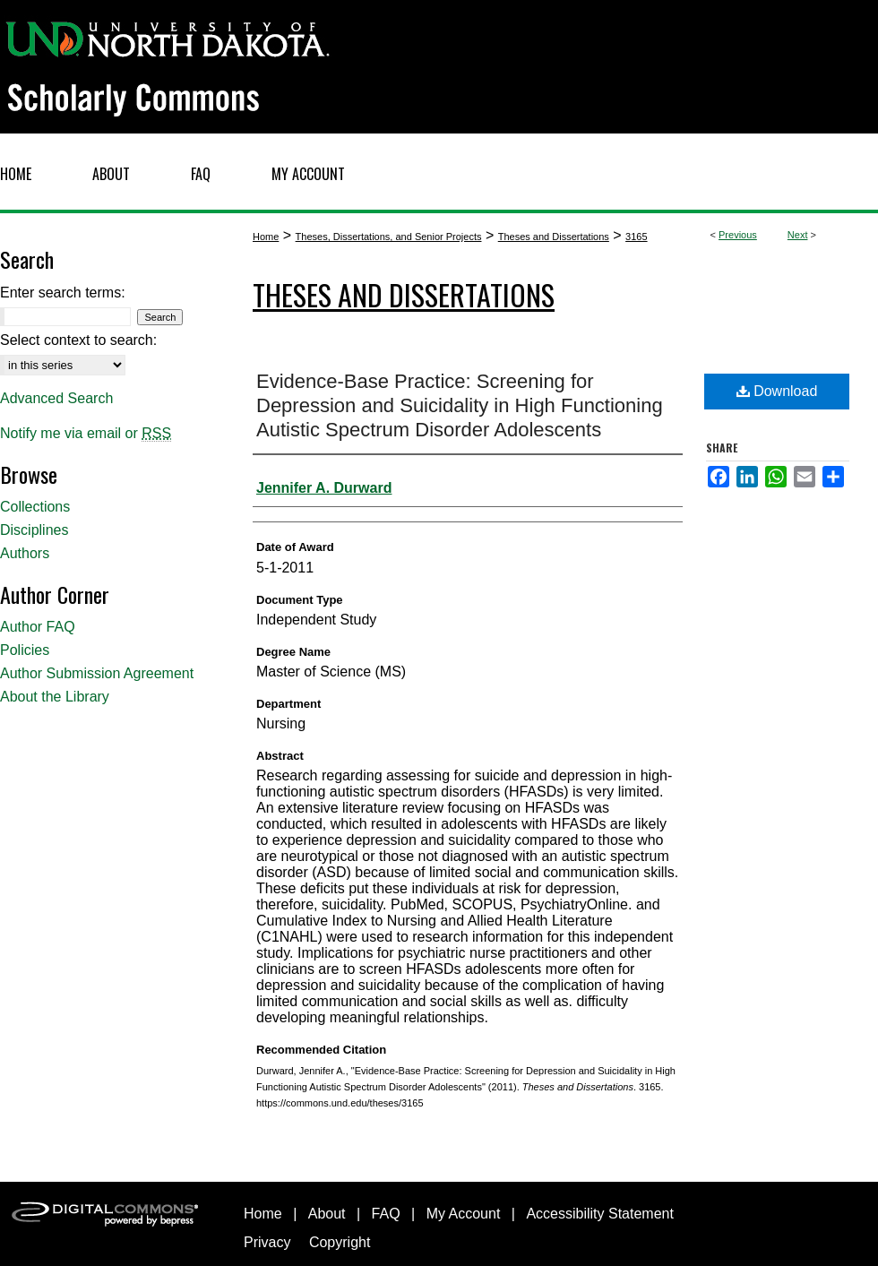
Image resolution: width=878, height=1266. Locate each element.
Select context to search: (78, 340)
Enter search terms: (62, 292)
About (327, 1213)
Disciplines (34, 530)
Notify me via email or (85, 434)
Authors (24, 553)
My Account (463, 1213)
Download (777, 391)
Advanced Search (56, 398)
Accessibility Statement (600, 1213)
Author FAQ (37, 626)
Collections (35, 506)
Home (266, 236)
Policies (24, 650)
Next (798, 234)
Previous (738, 234)
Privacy (267, 1242)
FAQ (386, 1213)
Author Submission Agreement (97, 673)
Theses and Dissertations (553, 236)
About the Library (54, 696)
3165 (636, 236)
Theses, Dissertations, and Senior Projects (389, 236)
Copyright (339, 1242)
